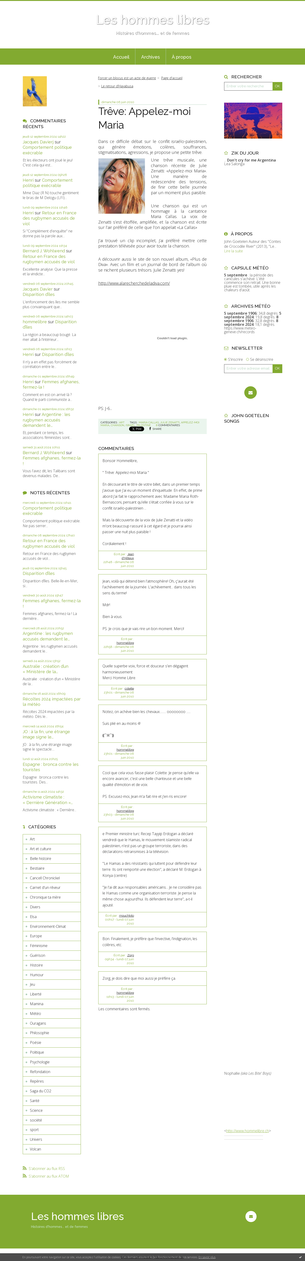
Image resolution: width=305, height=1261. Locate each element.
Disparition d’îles (39, 294)
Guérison (37, 955)
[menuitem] (121, 56)
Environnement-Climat (48, 926)
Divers (35, 906)
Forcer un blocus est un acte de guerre (127, 78)
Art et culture (40, 848)
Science (36, 1110)
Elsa (33, 916)
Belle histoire (40, 858)
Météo (35, 1013)
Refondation (40, 1071)
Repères (37, 1081)
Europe (36, 935)
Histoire (36, 965)
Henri (28, 180)
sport (34, 1129)
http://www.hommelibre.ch (247, 1130)
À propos (181, 57)
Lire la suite (233, 250)
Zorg (130, 955)
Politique (37, 1052)
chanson (117, 425)
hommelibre (35, 321)
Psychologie (40, 1062)
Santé (34, 1100)
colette (129, 688)
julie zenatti (170, 422)
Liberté (35, 994)
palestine (144, 425)
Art (32, 839)
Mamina (36, 1003)
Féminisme (39, 945)
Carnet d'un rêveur (45, 887)
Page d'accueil (171, 78)
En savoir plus (207, 1257)
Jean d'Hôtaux (128, 556)
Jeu (32, 984)
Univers (36, 1139)
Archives (150, 57)
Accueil (121, 57)
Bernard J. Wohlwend (44, 250)
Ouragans (38, 1023)
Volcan (35, 1149)
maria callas (149, 422)
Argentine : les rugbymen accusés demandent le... (46, 420)
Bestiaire (37, 868)
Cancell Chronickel (45, 878)
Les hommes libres (152, 19)
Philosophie (39, 1032)
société (36, 1120)
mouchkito (126, 915)
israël (130, 425)
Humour (37, 974)
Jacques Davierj (38, 141)
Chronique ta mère (45, 897)
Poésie (35, 1042)
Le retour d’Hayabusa (117, 86)
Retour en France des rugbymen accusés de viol (49, 218)
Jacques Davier (38, 289)
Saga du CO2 (40, 1090)
